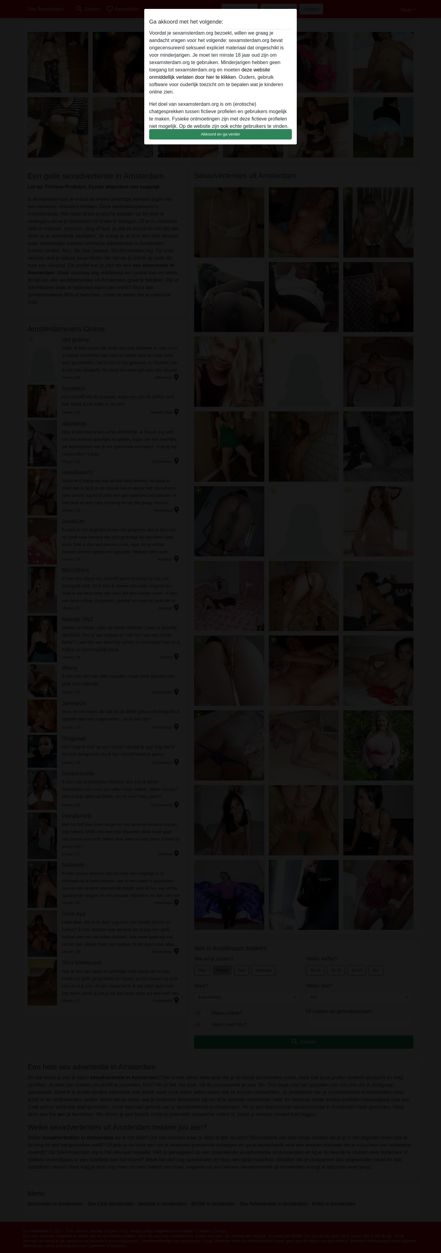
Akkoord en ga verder (220, 134)
